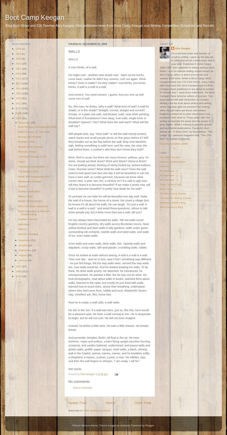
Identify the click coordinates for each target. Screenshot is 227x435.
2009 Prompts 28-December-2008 (37, 127)
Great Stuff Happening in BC (34, 176)
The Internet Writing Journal (175, 198)
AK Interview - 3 (169, 180)
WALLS (22, 229)
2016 (19, 78)
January (23, 260)
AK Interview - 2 (169, 175)
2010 (19, 108)
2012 (19, 98)
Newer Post (77, 403)
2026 (19, 48)
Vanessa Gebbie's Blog (173, 202)
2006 (19, 271)
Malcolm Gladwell (28, 234)
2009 (19, 113)
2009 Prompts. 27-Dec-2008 (34, 131)
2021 (19, 68)
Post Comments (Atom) (97, 410)
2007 (19, 266)
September (25, 250)
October (23, 245)
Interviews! (24, 224)
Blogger (149, 425)
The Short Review (170, 157)
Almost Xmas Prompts (30, 146)
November (25, 240)
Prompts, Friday (27, 151)
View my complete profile (174, 143)
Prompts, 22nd (26, 141)
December (25, 122)
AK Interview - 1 (169, 171)
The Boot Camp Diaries (173, 193)
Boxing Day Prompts (29, 136)
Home (110, 403)
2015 (19, 83)
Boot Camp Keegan (34, 17)
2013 (19, 93)
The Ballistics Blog (28, 171)
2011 (19, 103)
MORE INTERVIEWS (30, 201)
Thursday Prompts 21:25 (32, 156)
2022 (19, 63)
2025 (19, 53)
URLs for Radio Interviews (33, 206)
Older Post (142, 403)
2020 (19, 73)
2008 (19, 118)
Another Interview (28, 219)
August (23, 255)
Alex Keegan (182, 48)
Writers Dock (25, 196)
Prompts (23, 186)
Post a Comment (82, 387)
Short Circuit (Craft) (171, 184)
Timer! (21, 161)
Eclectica (165, 166)
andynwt (125, 425)
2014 (19, 88)
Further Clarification (29, 191)
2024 (19, 58)
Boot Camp (166, 189)
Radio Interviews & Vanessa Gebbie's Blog (34, 213)
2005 (19, 276)
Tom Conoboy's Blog (171, 207)
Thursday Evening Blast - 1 (33, 166)
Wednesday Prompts (30, 181)
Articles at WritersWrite (173, 161)
